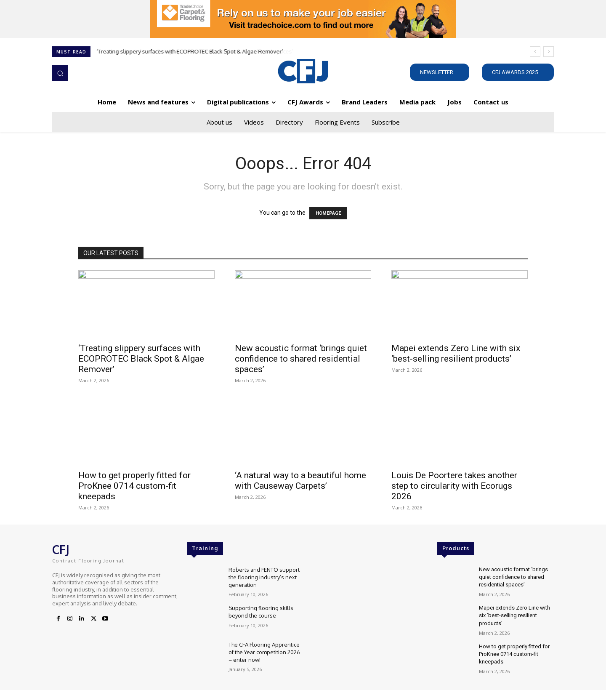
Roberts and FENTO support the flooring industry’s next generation (264, 577)
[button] (60, 73)
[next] (548, 51)
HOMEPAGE (328, 213)
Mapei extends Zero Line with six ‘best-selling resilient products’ (455, 353)
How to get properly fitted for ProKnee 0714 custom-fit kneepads (134, 485)
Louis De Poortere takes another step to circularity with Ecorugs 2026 (454, 485)
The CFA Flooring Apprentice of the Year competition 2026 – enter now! (264, 652)
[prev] (535, 51)
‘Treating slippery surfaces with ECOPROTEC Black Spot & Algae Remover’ (190, 51)
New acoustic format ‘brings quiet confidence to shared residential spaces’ (301, 358)
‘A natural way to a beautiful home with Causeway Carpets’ (300, 480)
